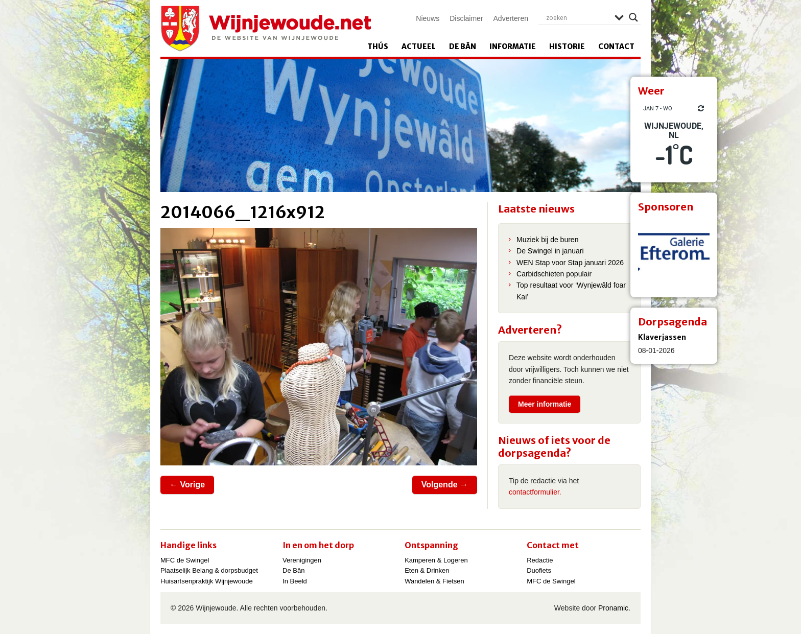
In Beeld (294, 581)
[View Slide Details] (674, 254)
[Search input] (577, 17)
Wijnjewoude (265, 28)
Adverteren (510, 18)
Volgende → (444, 484)
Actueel (419, 46)
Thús (377, 46)
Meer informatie (544, 404)
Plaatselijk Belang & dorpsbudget (209, 570)
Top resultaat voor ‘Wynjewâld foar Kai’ (571, 290)
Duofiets (539, 570)
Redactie (540, 560)
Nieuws (427, 18)
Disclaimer (466, 18)
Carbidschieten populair (554, 274)
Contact (616, 46)
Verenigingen (301, 560)
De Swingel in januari (550, 251)
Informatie (512, 46)
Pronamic (613, 608)
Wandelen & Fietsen (434, 581)
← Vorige (187, 484)
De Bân (462, 46)
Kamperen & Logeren (436, 560)
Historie (567, 46)
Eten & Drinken (427, 570)
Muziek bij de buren (547, 240)
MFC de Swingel (184, 560)
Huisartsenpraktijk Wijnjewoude (206, 581)
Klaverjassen (662, 337)
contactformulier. (535, 492)
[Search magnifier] (633, 17)
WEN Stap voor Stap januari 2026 (570, 263)
